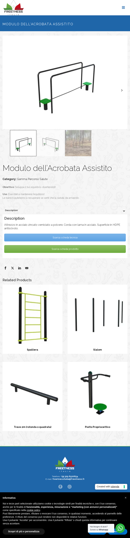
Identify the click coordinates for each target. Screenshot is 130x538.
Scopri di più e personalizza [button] (23, 531)
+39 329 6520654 (69, 476)
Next (122, 90)
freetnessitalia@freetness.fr (68, 479)
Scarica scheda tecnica (65, 237)
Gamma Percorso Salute (32, 179)
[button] (125, 497)
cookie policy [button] (33, 510)
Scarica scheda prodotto (65, 249)
